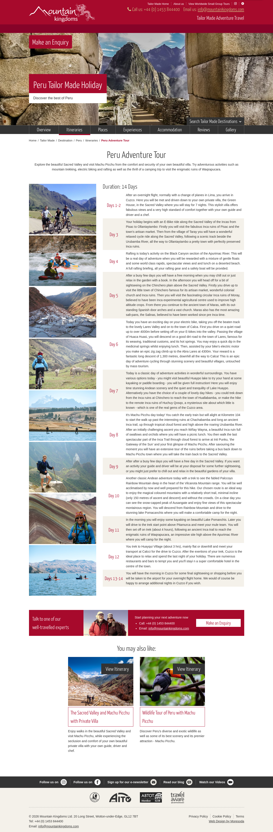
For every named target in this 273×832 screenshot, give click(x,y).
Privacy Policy (198, 816)
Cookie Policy (222, 816)
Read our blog (173, 782)
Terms (240, 816)
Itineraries (74, 129)
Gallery (231, 129)
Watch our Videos (212, 782)
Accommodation (170, 129)
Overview (44, 129)
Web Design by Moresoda (226, 821)
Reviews (204, 129)
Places (103, 129)
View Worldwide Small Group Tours (209, 3)
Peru (79, 140)
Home (33, 140)
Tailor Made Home (158, 3)
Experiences (132, 129)
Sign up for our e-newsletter (127, 782)
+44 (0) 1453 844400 (162, 9)
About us (179, 3)
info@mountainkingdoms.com (221, 9)
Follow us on (49, 782)
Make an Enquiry (50, 42)
